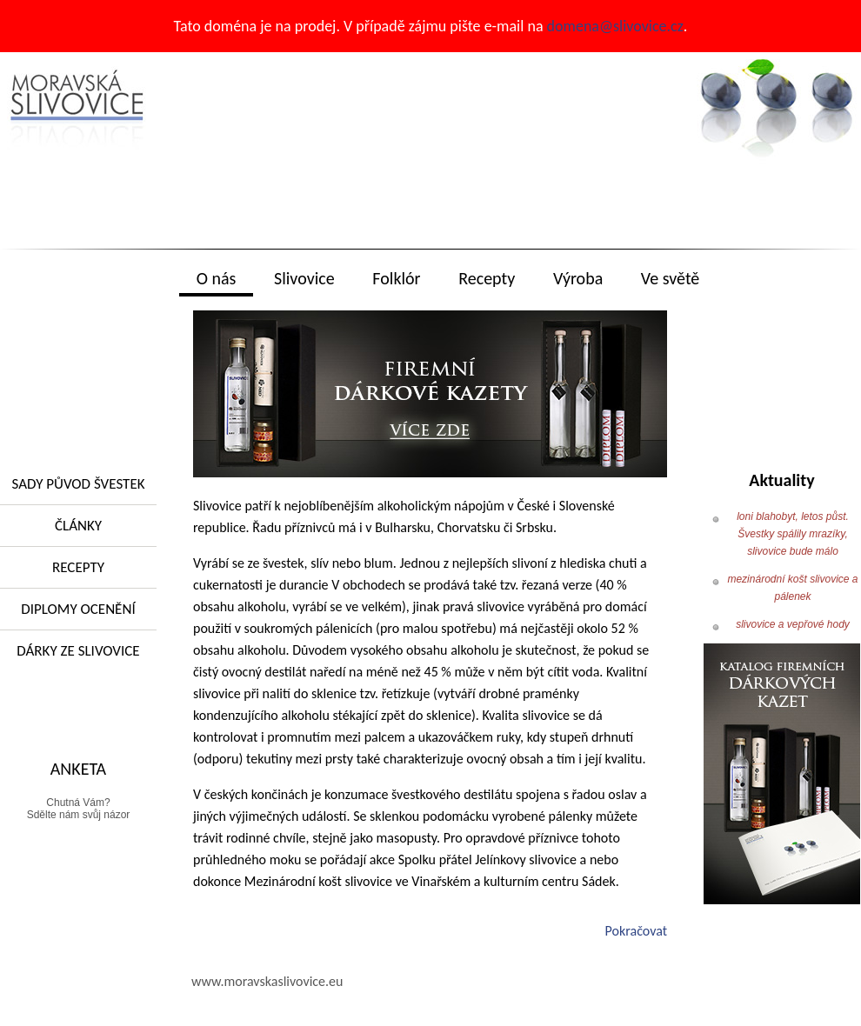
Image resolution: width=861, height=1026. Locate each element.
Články (78, 525)
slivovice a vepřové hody (793, 624)
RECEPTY (78, 567)
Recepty (486, 278)
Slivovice (304, 278)
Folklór (396, 278)
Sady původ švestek (77, 484)
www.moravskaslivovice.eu (267, 981)
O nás (217, 278)
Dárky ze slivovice (78, 651)
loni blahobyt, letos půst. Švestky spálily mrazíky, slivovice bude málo (793, 533)
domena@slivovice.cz (615, 26)
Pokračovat (636, 931)
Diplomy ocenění (78, 609)
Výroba (578, 278)
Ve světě (670, 278)
